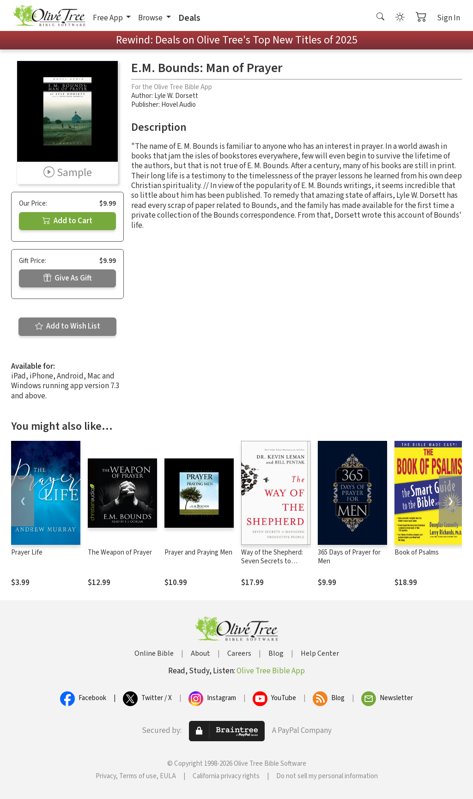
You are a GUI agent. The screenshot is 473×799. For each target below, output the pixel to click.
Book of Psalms (416, 552)
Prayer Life (26, 552)
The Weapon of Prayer (120, 552)
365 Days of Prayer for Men (349, 557)
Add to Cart (67, 220)
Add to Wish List (67, 326)
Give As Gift (67, 278)
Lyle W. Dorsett (176, 96)
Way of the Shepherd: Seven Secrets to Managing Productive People (272, 566)
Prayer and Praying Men (198, 552)
